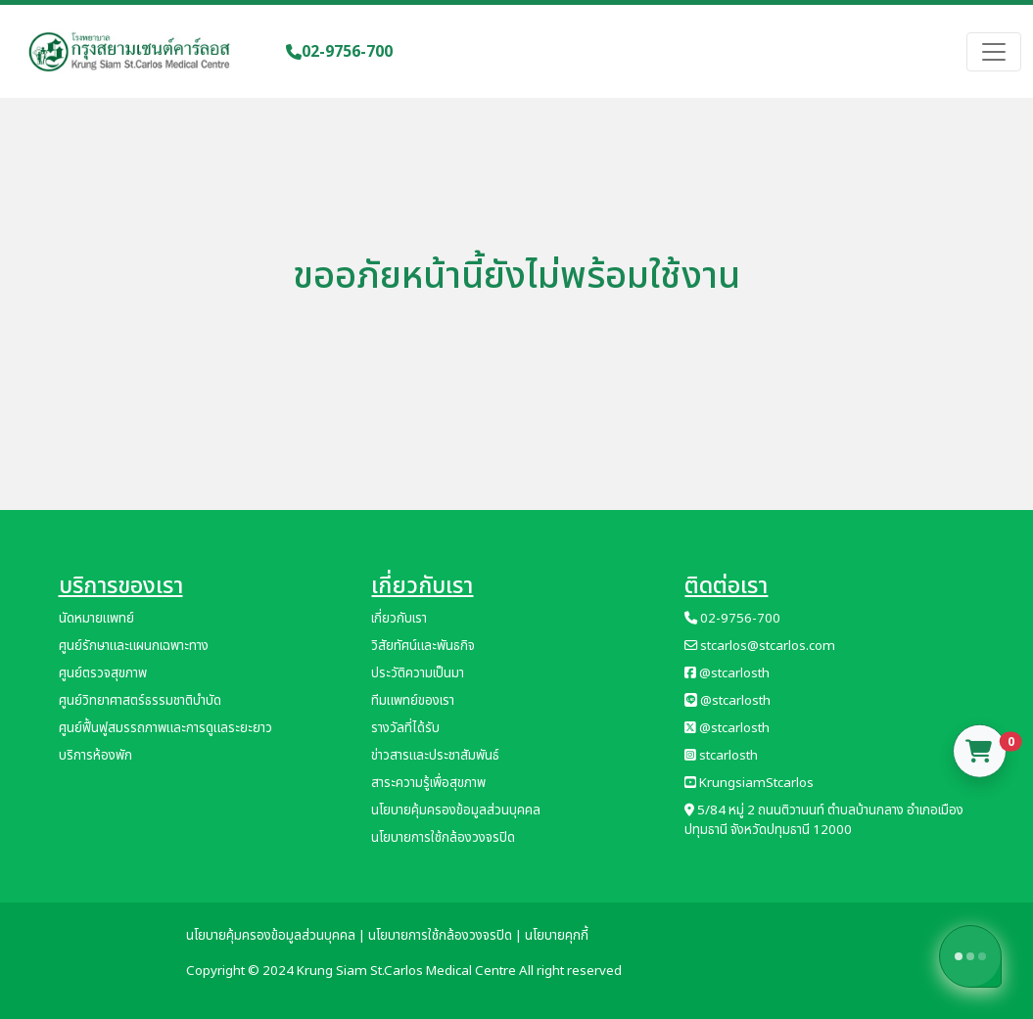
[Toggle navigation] (993, 51)
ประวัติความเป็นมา (417, 673)
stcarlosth (721, 755)
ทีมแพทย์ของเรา (412, 701)
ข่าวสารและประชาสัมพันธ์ (435, 755)
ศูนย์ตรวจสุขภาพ (103, 673)
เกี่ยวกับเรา (399, 618)
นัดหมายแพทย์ (96, 618)
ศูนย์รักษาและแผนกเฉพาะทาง (134, 646)
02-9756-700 (339, 52)
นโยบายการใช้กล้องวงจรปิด (443, 838)
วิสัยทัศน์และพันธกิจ (423, 646)
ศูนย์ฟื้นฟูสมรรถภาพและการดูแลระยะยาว (165, 728)
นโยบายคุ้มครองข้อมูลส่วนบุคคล (455, 810)
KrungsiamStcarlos (749, 783)
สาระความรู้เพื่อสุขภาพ (428, 783)
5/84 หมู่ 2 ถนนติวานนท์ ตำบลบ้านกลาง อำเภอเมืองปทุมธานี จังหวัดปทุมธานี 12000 (823, 820)
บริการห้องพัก (95, 755)
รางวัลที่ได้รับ (405, 728)
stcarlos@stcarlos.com (759, 646)
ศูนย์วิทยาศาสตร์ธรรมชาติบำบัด (140, 701)
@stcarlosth (727, 673)
